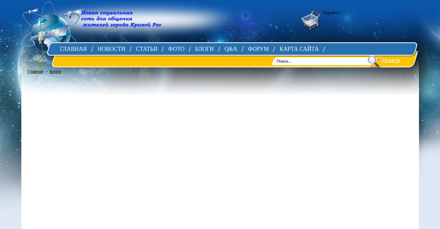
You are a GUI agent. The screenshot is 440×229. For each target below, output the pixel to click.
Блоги (55, 71)
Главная (35, 71)
